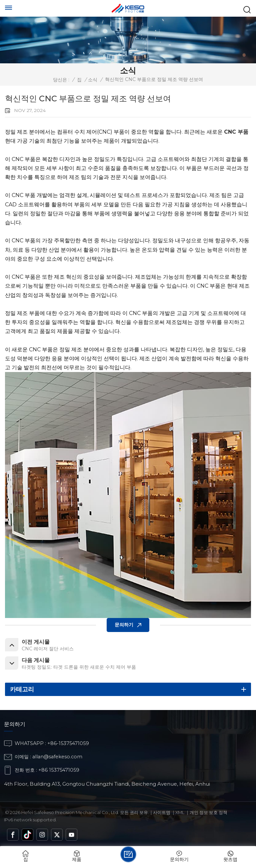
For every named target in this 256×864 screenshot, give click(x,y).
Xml (179, 812)
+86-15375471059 (68, 743)
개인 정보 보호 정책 (208, 812)
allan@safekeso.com (57, 757)
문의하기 (124, 625)
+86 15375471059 (58, 770)
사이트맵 (161, 812)
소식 (92, 79)
